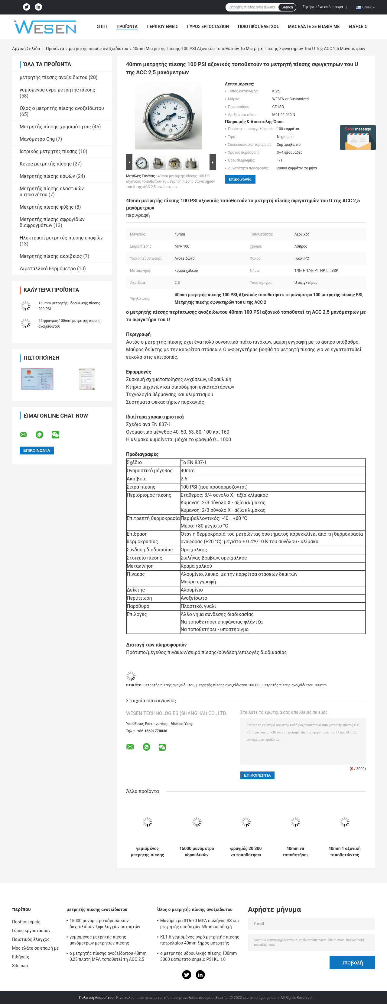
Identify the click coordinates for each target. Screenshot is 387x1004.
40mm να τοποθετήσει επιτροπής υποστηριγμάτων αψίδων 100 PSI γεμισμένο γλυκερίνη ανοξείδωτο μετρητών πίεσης (295, 852)
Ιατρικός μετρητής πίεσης (48, 151)
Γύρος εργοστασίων (208, 26)
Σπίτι (102, 26)
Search (287, 7)
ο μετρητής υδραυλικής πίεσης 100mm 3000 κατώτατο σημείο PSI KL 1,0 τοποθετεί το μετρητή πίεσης (198, 957)
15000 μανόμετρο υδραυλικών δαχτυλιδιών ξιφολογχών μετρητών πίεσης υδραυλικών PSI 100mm (196, 852)
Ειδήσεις (358, 26)
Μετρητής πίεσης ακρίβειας (51, 256)
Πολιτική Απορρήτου (96, 998)
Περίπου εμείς (162, 26)
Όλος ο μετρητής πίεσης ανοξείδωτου (62, 108)
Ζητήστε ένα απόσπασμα (323, 7)
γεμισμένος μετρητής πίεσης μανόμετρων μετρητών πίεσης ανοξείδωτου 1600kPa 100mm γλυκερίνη (147, 852)
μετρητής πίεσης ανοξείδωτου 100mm (294, 685)
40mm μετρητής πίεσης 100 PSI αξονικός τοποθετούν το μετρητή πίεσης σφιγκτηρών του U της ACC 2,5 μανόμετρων (170, 181)
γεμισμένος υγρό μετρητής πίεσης (57, 90)
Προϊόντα (127, 26)
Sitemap (20, 965)
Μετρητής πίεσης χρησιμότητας (55, 127)
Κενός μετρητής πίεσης (46, 164)
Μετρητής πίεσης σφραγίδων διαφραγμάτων (52, 222)
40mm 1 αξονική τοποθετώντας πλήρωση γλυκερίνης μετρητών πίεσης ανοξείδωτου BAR (344, 852)
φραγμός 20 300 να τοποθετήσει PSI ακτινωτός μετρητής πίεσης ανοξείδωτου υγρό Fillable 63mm (246, 852)
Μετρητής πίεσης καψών (47, 176)
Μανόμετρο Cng (37, 139)
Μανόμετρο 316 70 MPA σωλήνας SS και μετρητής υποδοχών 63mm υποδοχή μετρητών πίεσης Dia (199, 924)
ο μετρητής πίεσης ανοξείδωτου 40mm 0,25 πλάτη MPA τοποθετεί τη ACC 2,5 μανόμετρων (108, 957)
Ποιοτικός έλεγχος (258, 26)
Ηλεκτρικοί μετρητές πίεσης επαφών (61, 238)
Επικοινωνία (240, 179)
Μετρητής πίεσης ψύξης (47, 207)
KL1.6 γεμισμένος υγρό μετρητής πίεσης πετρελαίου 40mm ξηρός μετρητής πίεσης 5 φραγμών (199, 941)
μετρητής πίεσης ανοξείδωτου (98, 48)
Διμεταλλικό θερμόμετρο (48, 268)
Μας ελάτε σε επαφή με (314, 26)
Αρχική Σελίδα (26, 48)
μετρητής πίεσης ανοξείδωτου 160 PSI (228, 685)
